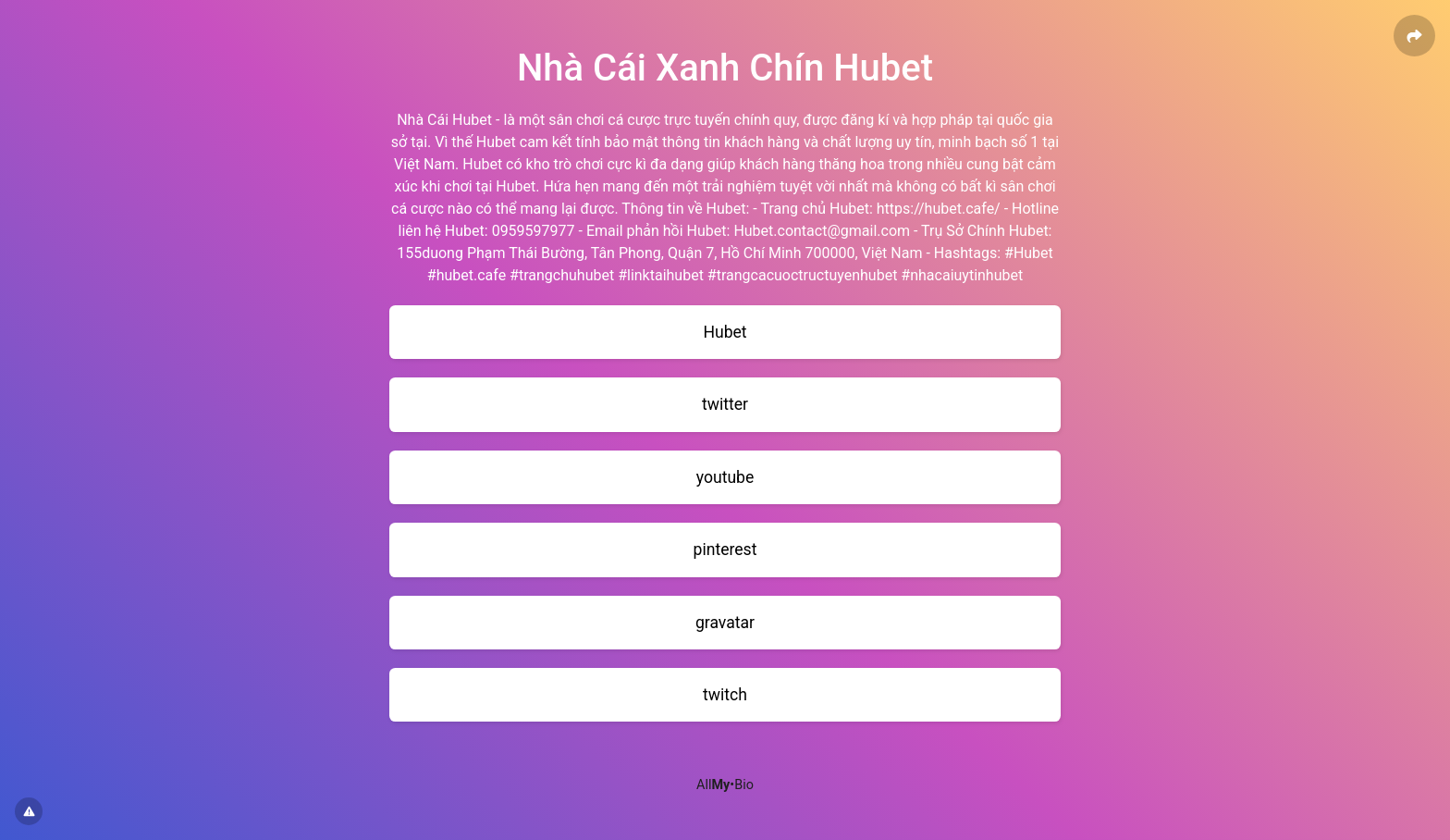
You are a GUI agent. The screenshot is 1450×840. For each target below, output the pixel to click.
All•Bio (725, 785)
